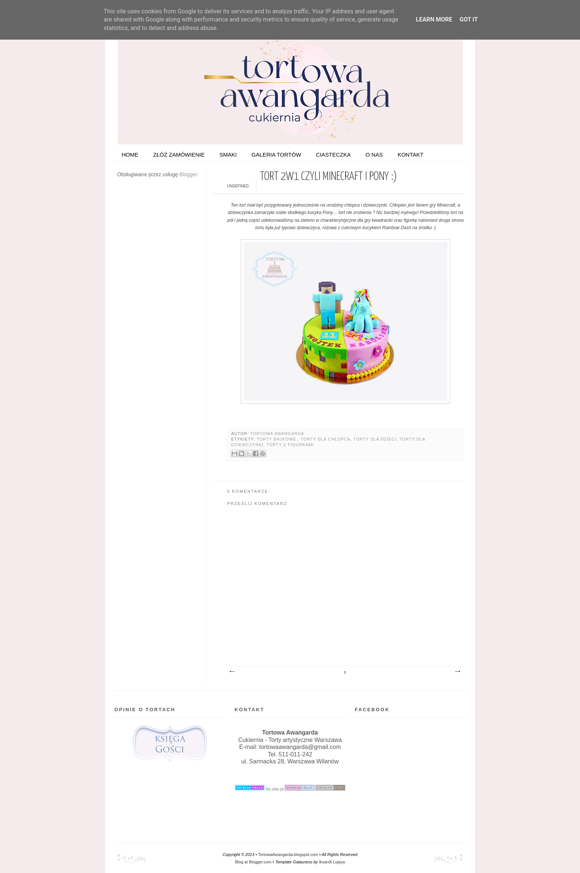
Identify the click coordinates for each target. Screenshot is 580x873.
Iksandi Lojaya (332, 862)
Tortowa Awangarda (277, 433)
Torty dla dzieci (374, 439)
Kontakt (411, 154)
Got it (468, 19)
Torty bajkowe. (277, 439)
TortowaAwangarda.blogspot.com (288, 854)
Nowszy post (232, 671)
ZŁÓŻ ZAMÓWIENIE (179, 154)
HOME (130, 154)
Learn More (434, 19)
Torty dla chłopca (325, 439)
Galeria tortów (276, 154)
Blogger (188, 174)
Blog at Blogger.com (253, 862)
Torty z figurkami (290, 444)
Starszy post (457, 671)
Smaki (228, 154)
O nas (374, 154)
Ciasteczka (333, 154)
